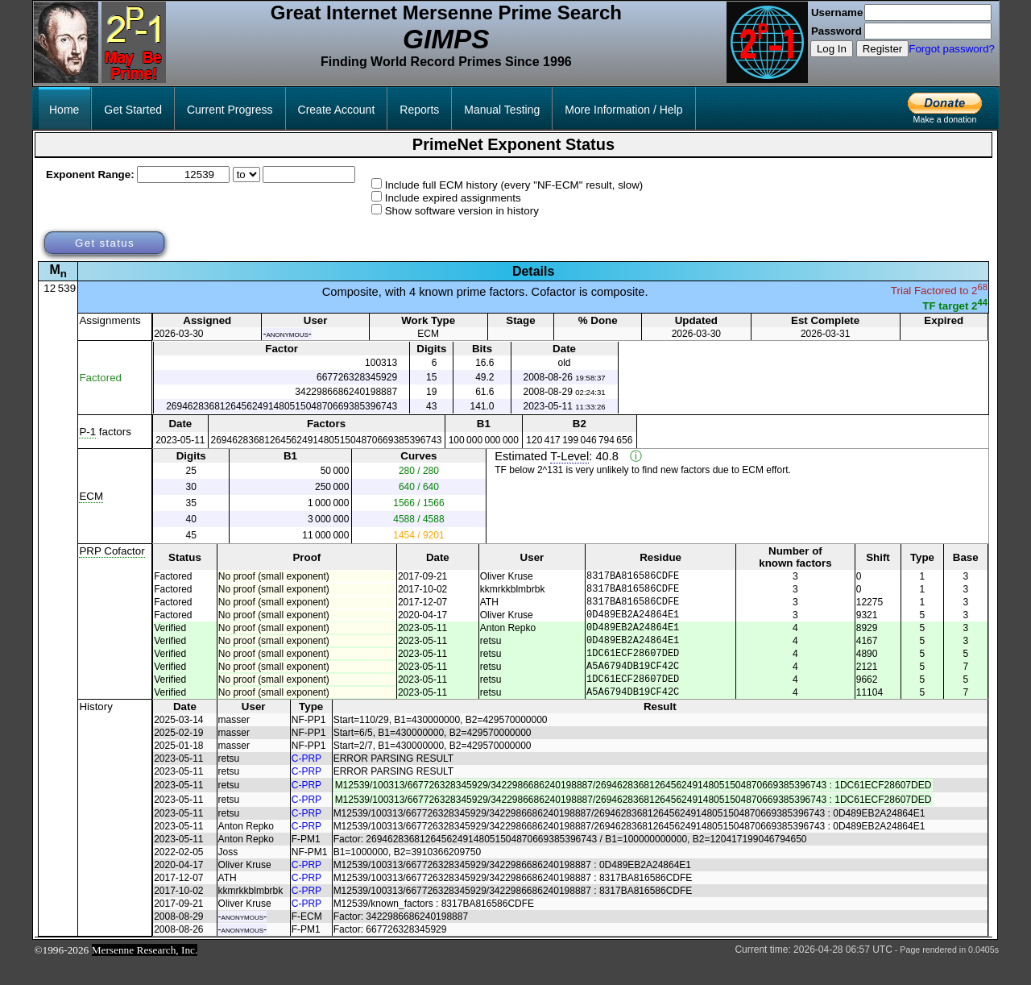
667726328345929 (357, 377)
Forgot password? (952, 49)
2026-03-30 (178, 333)
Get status (105, 243)
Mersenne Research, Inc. (145, 974)
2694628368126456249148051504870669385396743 (281, 406)
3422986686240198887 (346, 391)
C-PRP (306, 782)
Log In (832, 49)
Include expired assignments (453, 198)
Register (883, 49)
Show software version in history (462, 211)
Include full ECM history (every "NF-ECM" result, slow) (514, 185)
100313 (381, 362)
